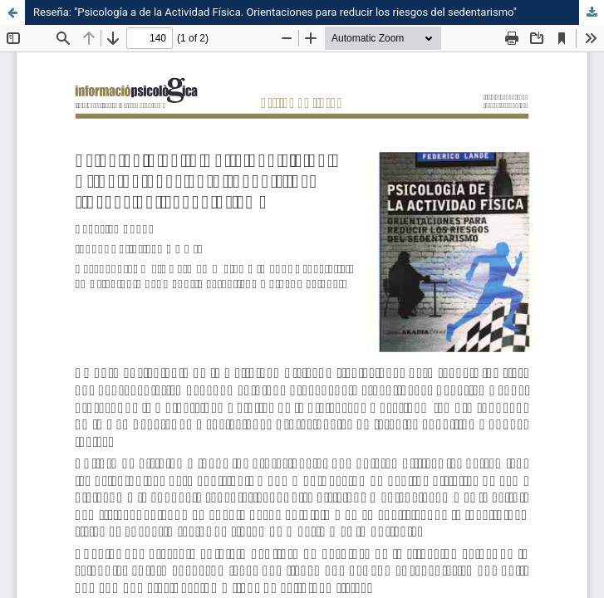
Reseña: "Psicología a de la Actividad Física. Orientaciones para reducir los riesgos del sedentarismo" (275, 12)
